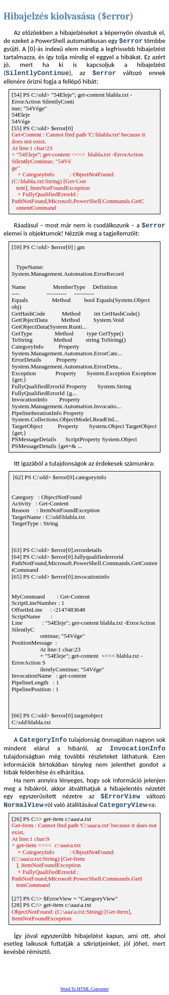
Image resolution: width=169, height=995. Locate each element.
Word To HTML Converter (84, 988)
